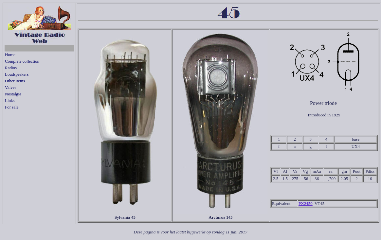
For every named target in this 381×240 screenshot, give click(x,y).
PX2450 (306, 203)
